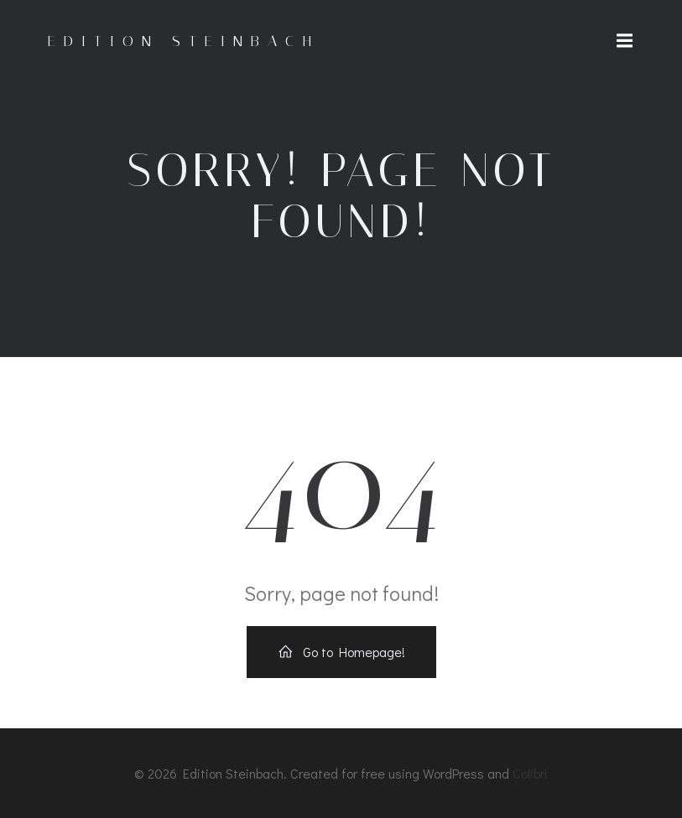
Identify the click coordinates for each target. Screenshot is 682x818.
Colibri (530, 773)
